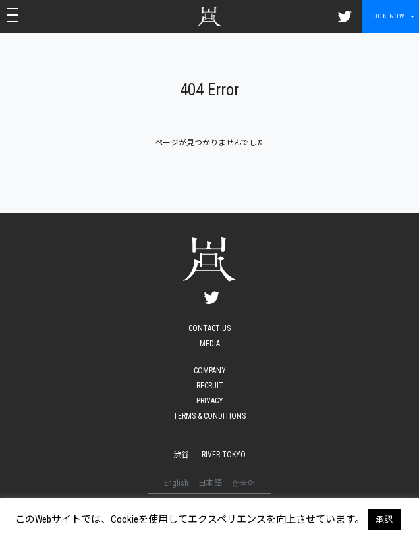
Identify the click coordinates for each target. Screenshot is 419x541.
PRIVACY (209, 400)
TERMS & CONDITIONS (209, 416)
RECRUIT (209, 385)
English (177, 483)
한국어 (244, 483)
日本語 (211, 483)
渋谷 (181, 454)
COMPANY (210, 370)
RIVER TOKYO (224, 454)
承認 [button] (384, 520)
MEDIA (210, 343)
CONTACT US (209, 328)
